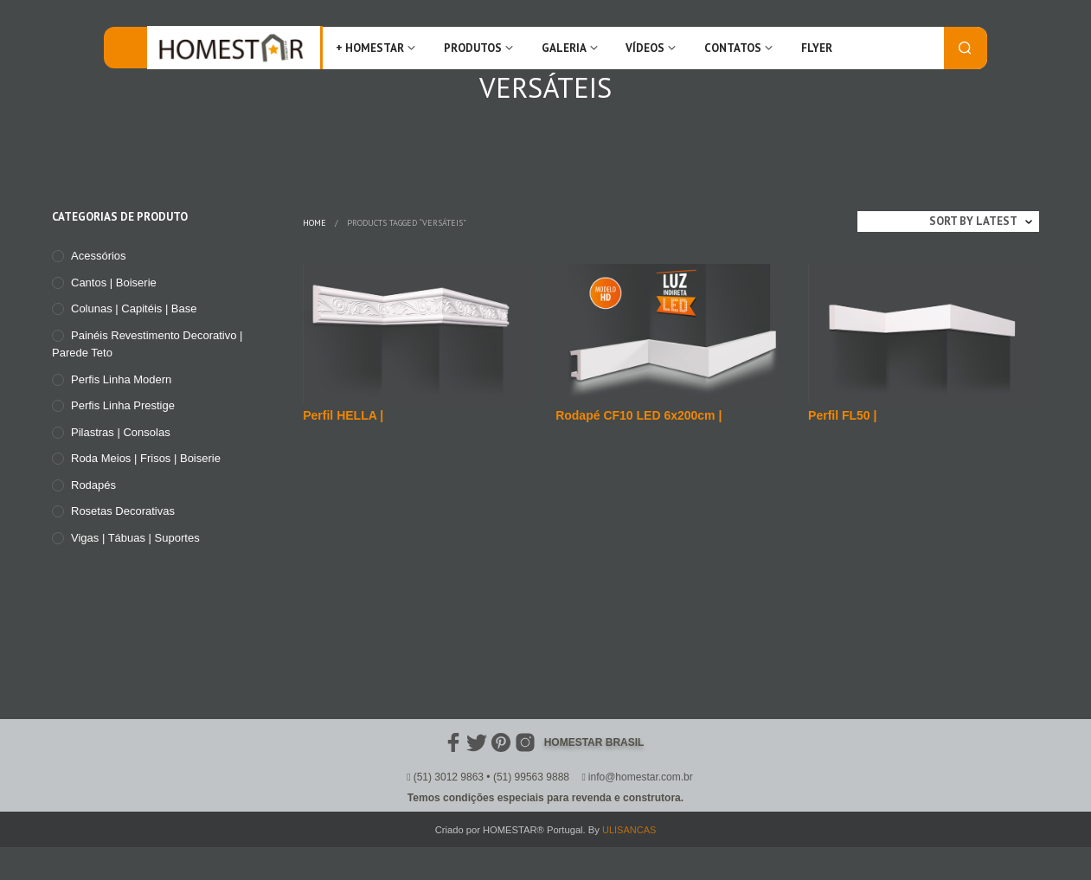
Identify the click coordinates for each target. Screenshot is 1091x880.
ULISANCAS (629, 830)
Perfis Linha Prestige (123, 405)
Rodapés (93, 485)
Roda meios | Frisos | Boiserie (146, 458)
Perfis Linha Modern (121, 379)
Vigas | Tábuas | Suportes (135, 537)
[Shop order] (948, 221)
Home (314, 222)
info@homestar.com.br (640, 777)
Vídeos (645, 48)
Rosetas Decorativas (123, 510)
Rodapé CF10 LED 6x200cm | (638, 415)
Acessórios (98, 255)
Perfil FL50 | (842, 415)
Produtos (473, 48)
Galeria (564, 48)
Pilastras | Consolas (120, 432)
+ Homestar (370, 48)
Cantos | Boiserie (114, 282)
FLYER (816, 48)
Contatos (732, 48)
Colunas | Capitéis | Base (134, 308)
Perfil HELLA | (343, 415)
